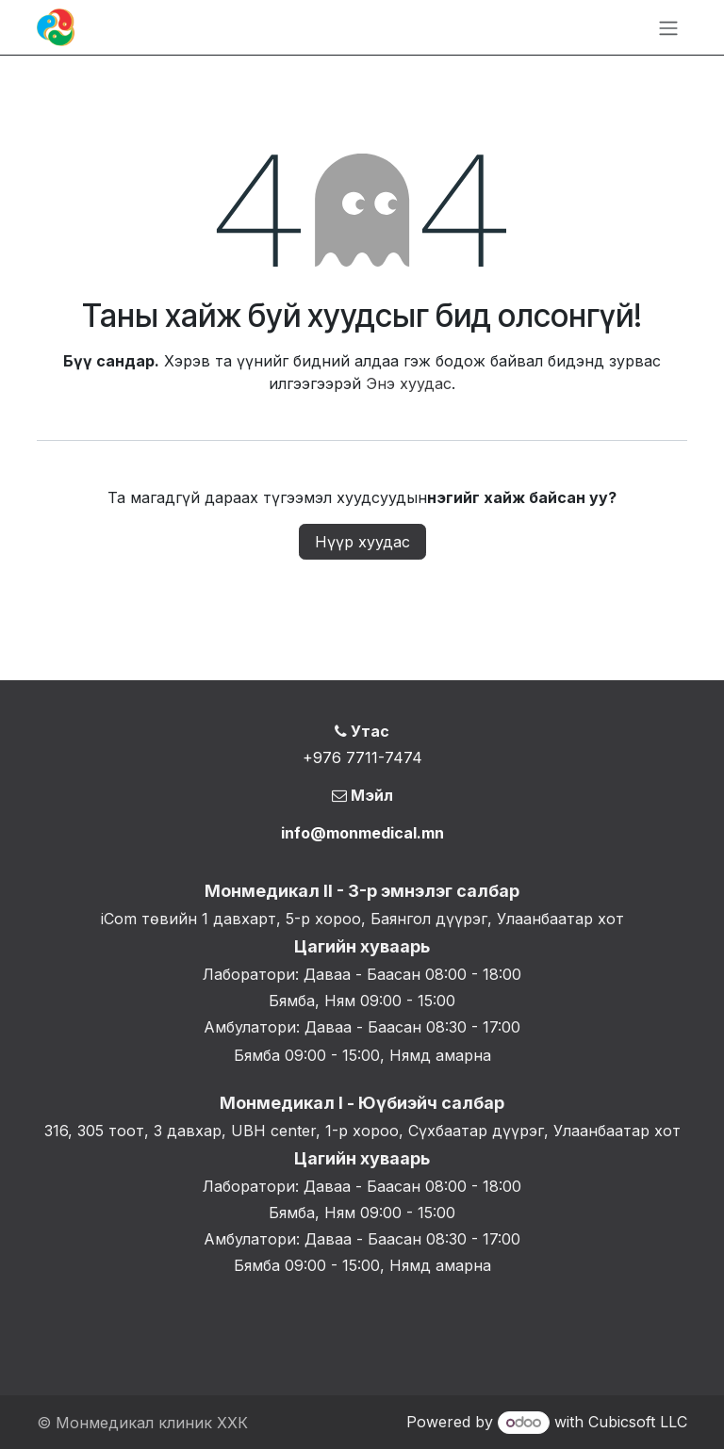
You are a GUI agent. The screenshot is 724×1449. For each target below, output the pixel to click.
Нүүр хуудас (362, 541)
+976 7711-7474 (362, 757)
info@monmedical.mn (362, 832)
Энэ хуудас (409, 383)
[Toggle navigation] (668, 27)
